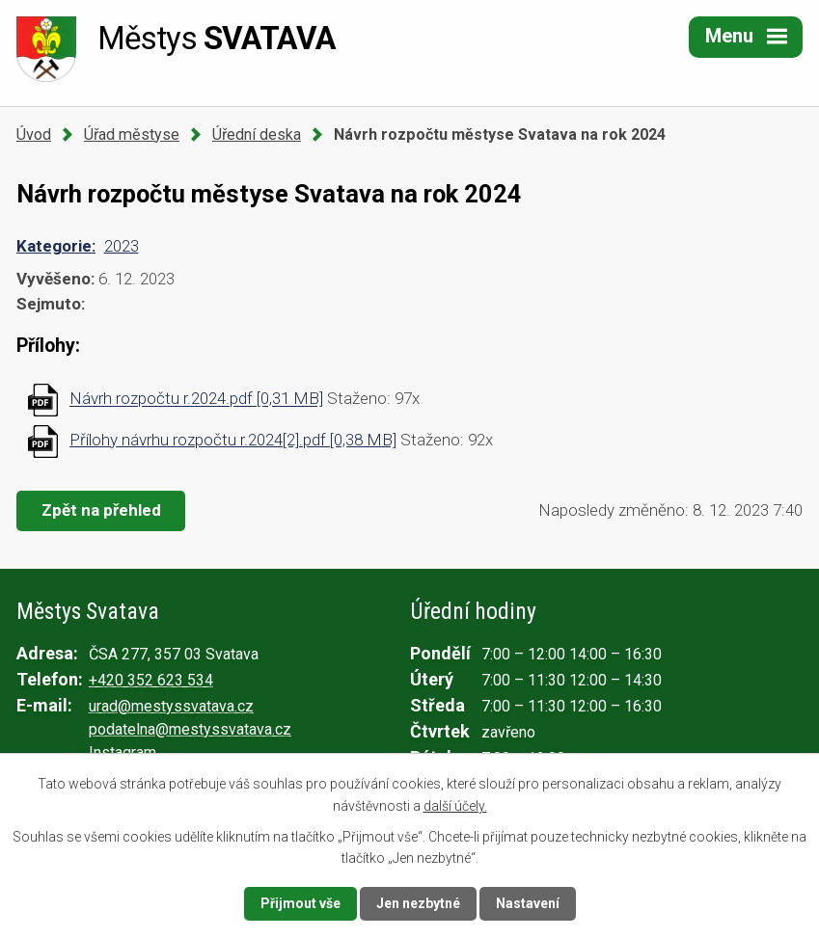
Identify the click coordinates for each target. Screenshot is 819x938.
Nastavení (528, 903)
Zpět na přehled (101, 510)
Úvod (33, 134)
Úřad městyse (131, 134)
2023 (121, 245)
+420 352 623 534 (151, 680)
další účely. (455, 805)
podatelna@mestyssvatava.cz (190, 729)
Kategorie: (56, 245)
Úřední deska (256, 134)
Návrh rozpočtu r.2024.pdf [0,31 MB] (196, 399)
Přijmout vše (300, 903)
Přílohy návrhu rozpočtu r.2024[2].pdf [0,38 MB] (232, 439)
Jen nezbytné (418, 903)
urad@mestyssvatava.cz (171, 706)
